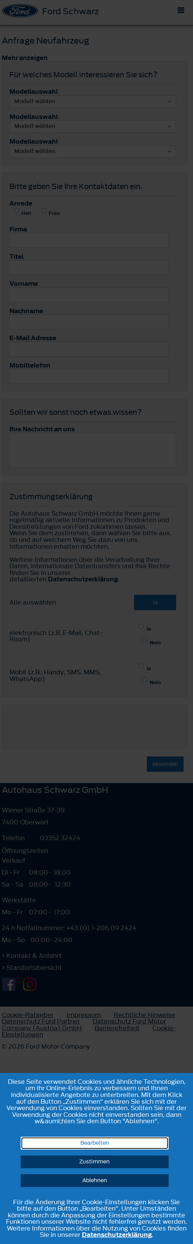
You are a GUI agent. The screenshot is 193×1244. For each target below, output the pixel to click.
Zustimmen (94, 1162)
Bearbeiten (94, 1143)
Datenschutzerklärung (117, 1234)
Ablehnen (94, 1180)
